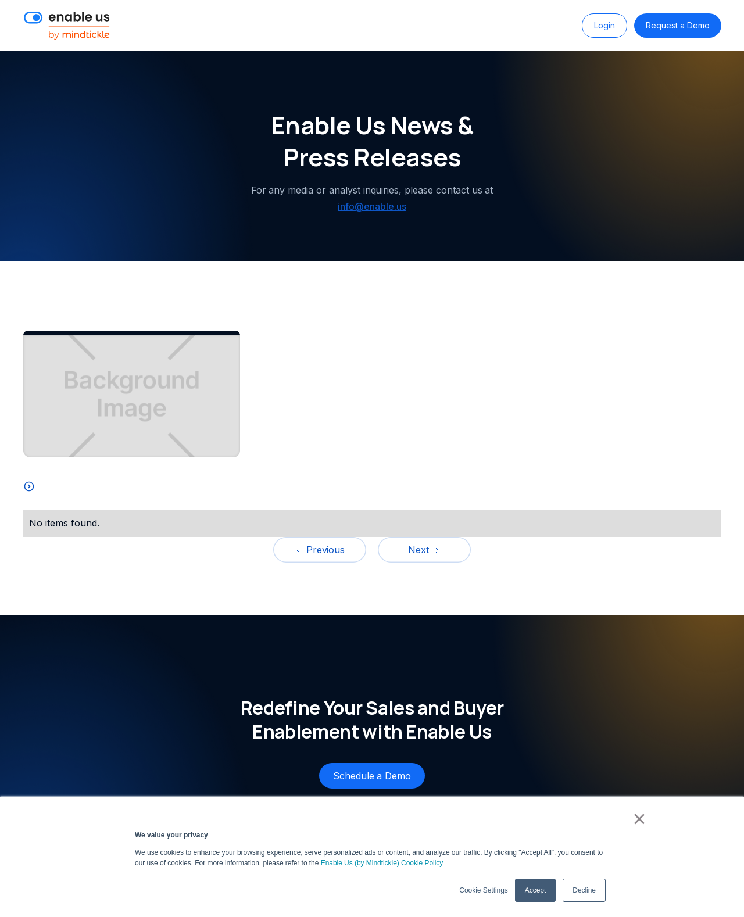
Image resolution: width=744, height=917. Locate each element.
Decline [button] (584, 890)
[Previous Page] (319, 550)
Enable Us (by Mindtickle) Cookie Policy (382, 863)
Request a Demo (677, 25)
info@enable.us (372, 206)
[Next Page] (424, 550)
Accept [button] (535, 890)
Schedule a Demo (372, 776)
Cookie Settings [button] (483, 890)
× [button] (639, 819)
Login (604, 25)
